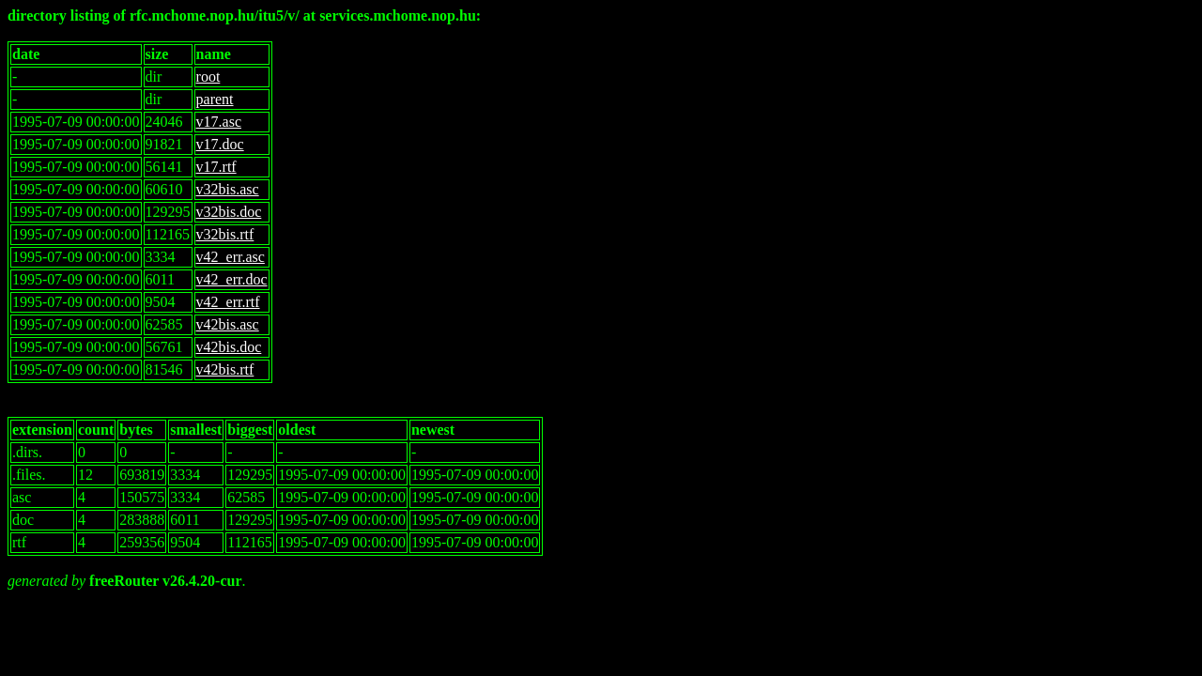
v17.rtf (216, 167)
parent (215, 99)
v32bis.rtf (225, 234)
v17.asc (218, 122)
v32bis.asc (227, 189)
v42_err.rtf (228, 302)
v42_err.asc (230, 257)
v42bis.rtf (225, 369)
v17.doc (220, 144)
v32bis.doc (229, 212)
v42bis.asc (227, 324)
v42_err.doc (232, 279)
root (208, 76)
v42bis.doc (229, 347)
